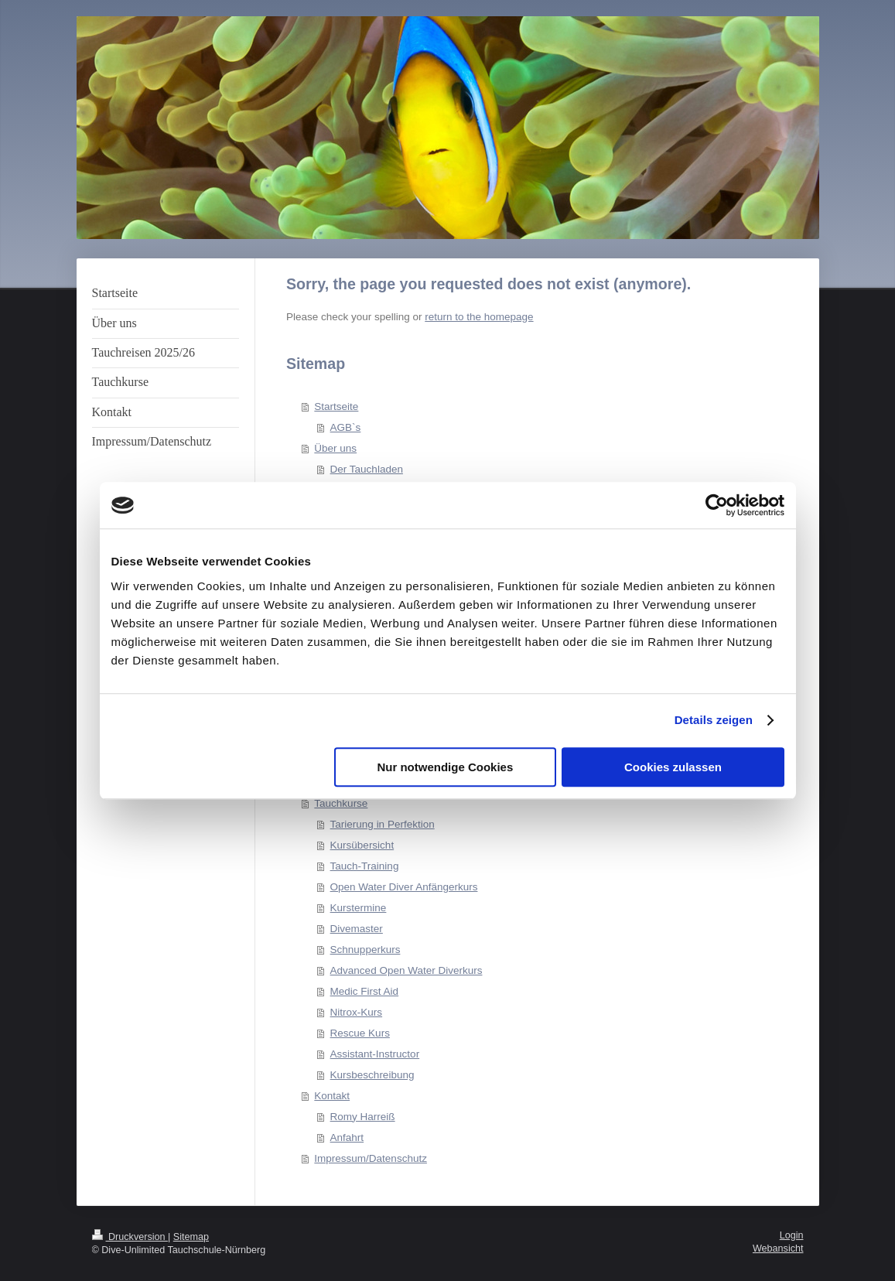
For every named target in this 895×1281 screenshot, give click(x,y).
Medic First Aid (364, 991)
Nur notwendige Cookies (445, 767)
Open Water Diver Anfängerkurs (404, 887)
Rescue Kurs (360, 1033)
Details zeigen (714, 719)
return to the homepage (479, 317)
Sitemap (191, 1236)
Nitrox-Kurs (356, 1012)
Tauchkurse (340, 803)
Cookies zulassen (673, 767)
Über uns (335, 448)
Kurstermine (358, 908)
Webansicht (778, 1248)
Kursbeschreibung (372, 1075)
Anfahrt (347, 1137)
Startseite (336, 406)
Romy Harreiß (362, 1116)
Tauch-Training (364, 866)
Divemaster (356, 928)
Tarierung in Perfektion (382, 824)
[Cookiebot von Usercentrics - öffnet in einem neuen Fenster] (716, 505)
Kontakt (332, 1096)
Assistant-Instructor (375, 1054)
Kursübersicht (362, 845)
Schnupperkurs (365, 949)
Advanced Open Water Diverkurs (406, 970)
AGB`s (345, 427)
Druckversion (130, 1236)
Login (792, 1235)
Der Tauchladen (366, 469)
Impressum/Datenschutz (370, 1158)
